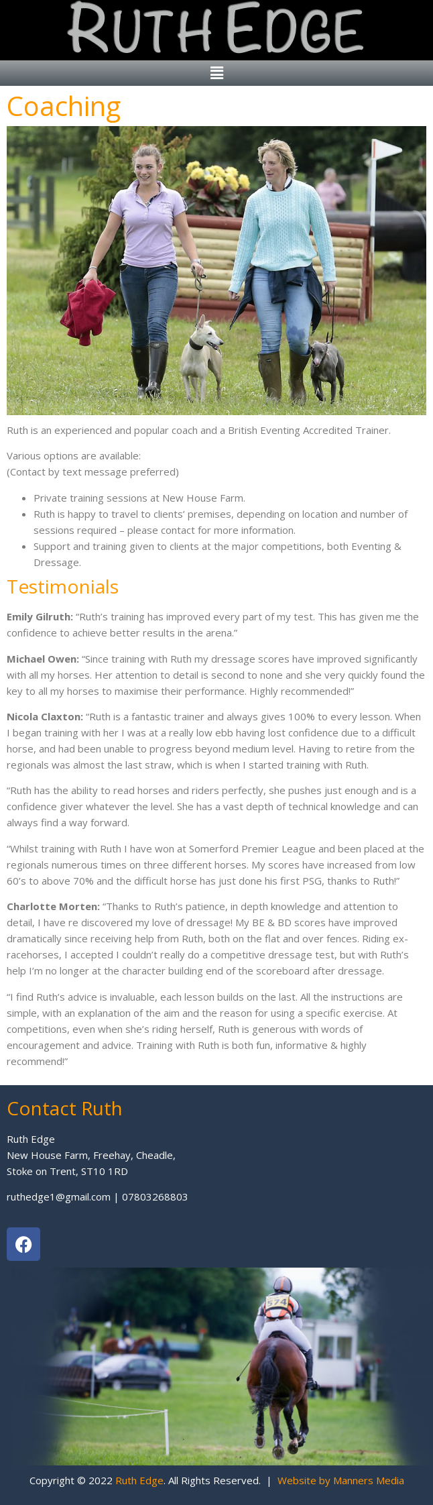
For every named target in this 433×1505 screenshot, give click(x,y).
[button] (216, 73)
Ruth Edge (139, 1480)
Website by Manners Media (340, 1480)
